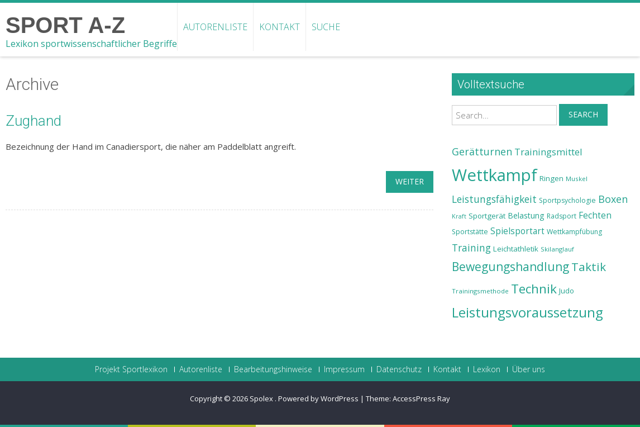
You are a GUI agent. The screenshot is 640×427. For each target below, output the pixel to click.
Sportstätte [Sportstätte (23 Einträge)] (470, 231)
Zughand (33, 120)
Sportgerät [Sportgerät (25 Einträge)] (487, 216)
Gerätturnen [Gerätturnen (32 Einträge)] (482, 151)
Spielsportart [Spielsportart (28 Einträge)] (517, 231)
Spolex (262, 398)
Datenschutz (399, 369)
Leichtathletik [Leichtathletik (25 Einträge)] (515, 249)
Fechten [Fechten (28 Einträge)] (595, 215)
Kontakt (279, 27)
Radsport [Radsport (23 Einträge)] (561, 216)
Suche (326, 27)
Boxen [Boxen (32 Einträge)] (613, 199)
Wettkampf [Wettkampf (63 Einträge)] (494, 175)
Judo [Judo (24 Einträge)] (566, 291)
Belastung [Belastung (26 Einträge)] (526, 215)
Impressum (344, 369)
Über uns (528, 369)
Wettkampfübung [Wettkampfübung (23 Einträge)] (574, 231)
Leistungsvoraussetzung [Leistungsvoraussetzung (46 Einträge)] (527, 312)
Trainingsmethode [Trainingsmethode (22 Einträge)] (480, 291)
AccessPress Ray (421, 398)
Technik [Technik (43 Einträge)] (534, 288)
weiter (409, 181)
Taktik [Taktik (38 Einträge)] (588, 266)
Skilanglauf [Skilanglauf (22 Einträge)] (557, 249)
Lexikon (486, 369)
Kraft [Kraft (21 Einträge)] (459, 216)
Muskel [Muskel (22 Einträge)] (577, 178)
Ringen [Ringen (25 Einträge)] (551, 178)
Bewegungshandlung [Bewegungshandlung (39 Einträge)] (510, 266)
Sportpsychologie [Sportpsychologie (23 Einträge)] (567, 200)
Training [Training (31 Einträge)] (471, 247)
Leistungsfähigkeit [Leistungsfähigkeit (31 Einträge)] (494, 199)
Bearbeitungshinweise (273, 369)
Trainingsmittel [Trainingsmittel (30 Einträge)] (548, 151)
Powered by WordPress (318, 398)
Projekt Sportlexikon (131, 369)
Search (583, 114)
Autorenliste (215, 27)
